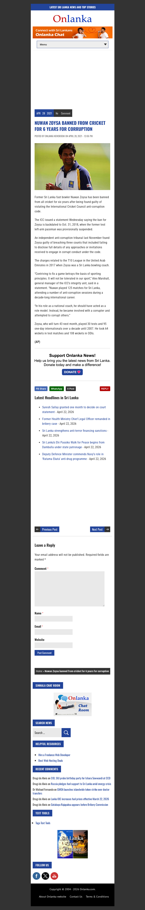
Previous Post (49, 529)
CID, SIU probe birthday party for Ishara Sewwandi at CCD (80, 778)
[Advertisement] (72, 79)
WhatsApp (56, 388)
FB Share (41, 388)
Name (39, 613)
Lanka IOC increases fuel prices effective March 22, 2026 (80, 799)
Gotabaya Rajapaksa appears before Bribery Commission (79, 804)
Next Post (97, 529)
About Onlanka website (52, 896)
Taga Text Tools (43, 823)
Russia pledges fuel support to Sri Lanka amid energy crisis (81, 784)
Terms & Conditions (97, 896)
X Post (70, 388)
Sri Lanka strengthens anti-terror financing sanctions (74, 430)
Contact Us (76, 896)
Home (39, 671)
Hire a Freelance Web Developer (54, 755)
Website (39, 639)
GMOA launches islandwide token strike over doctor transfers (71, 791)
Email (39, 626)
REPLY (105, 388)
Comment (65, 113)
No (57, 113)
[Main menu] (73, 44)
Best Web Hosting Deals (50, 760)
